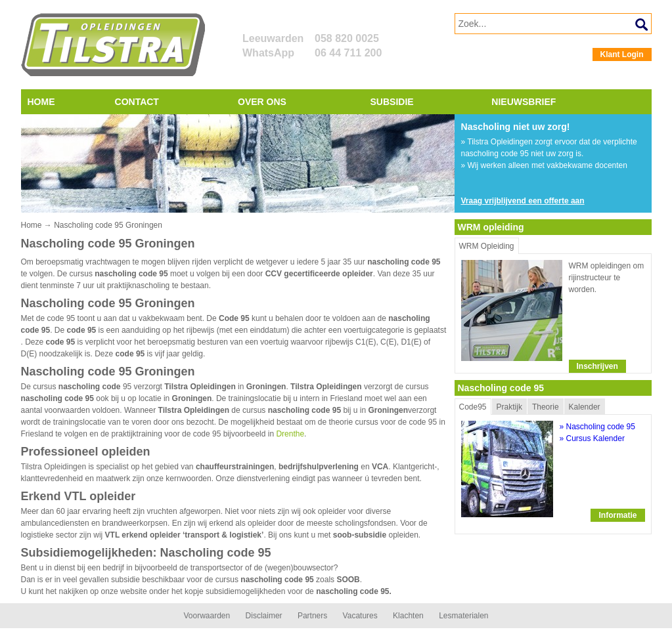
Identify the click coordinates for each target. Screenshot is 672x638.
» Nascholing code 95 (597, 426)
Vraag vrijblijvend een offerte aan (523, 200)
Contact (137, 101)
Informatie (617, 515)
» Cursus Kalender (592, 438)
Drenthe (290, 433)
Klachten (408, 615)
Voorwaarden (206, 615)
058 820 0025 (347, 38)
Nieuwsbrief (523, 101)
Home (41, 101)
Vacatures (360, 615)
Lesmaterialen (463, 615)
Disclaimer (264, 615)
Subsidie (392, 101)
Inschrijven (597, 366)
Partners (312, 615)
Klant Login (622, 54)
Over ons (262, 101)
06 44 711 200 (348, 52)
